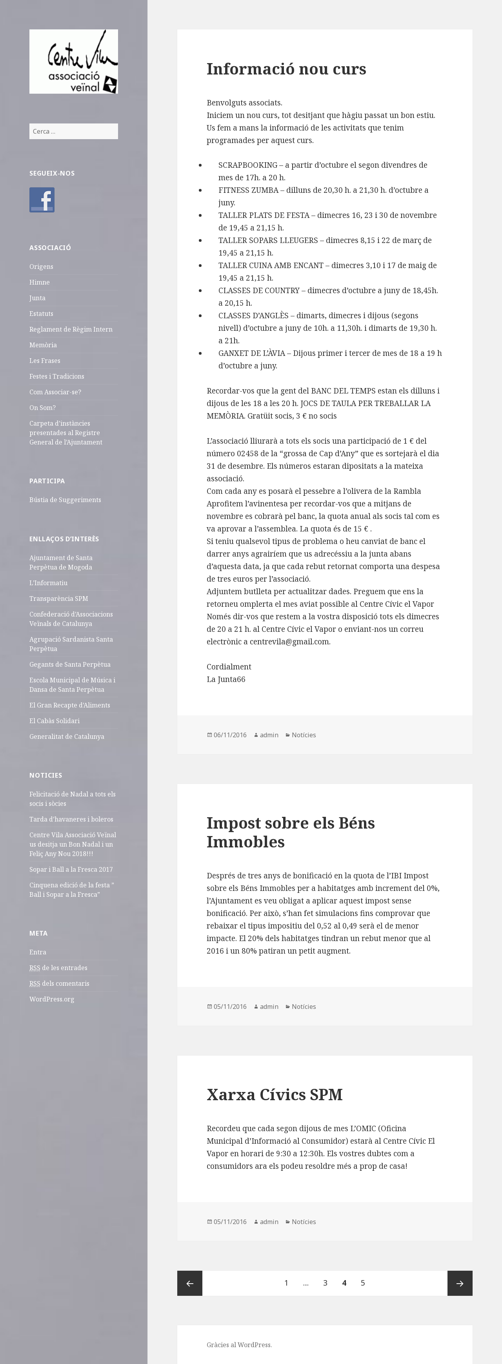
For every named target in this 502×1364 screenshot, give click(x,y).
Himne (39, 282)
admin (269, 735)
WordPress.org (52, 999)
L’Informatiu (48, 583)
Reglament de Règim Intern (71, 329)
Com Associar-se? (55, 392)
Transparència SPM (58, 598)
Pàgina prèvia (189, 1283)
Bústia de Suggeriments (65, 499)
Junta (37, 298)
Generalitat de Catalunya (66, 736)
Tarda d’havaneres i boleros (71, 819)
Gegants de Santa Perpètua (70, 664)
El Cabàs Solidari (54, 720)
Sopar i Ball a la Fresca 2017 (71, 869)
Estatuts (41, 313)
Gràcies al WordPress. (239, 1344)
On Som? (42, 407)
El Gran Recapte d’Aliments (69, 705)
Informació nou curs (286, 68)
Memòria (43, 345)
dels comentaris (59, 983)
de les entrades (58, 967)
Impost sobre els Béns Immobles (291, 832)
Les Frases (44, 360)
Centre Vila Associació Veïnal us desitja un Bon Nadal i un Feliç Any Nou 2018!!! (72, 844)
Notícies (304, 735)
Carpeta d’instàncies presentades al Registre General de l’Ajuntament (65, 432)
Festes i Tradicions (56, 376)
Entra (37, 952)
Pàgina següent (460, 1283)
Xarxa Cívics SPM (275, 1094)
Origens (41, 266)
